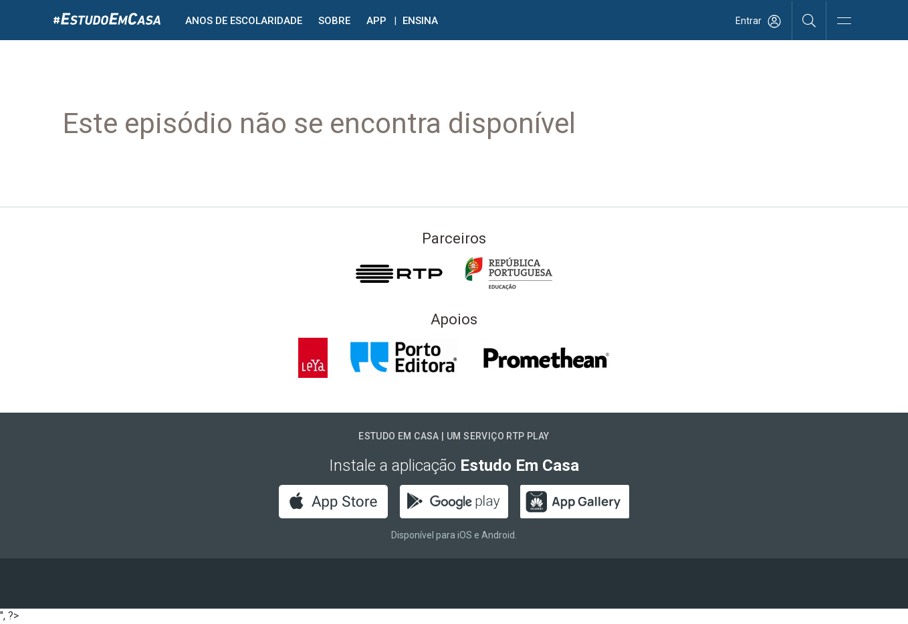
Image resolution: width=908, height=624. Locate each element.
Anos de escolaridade (243, 21)
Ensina (420, 21)
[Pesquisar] (809, 20)
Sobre (334, 21)
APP (376, 21)
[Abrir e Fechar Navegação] (843, 21)
